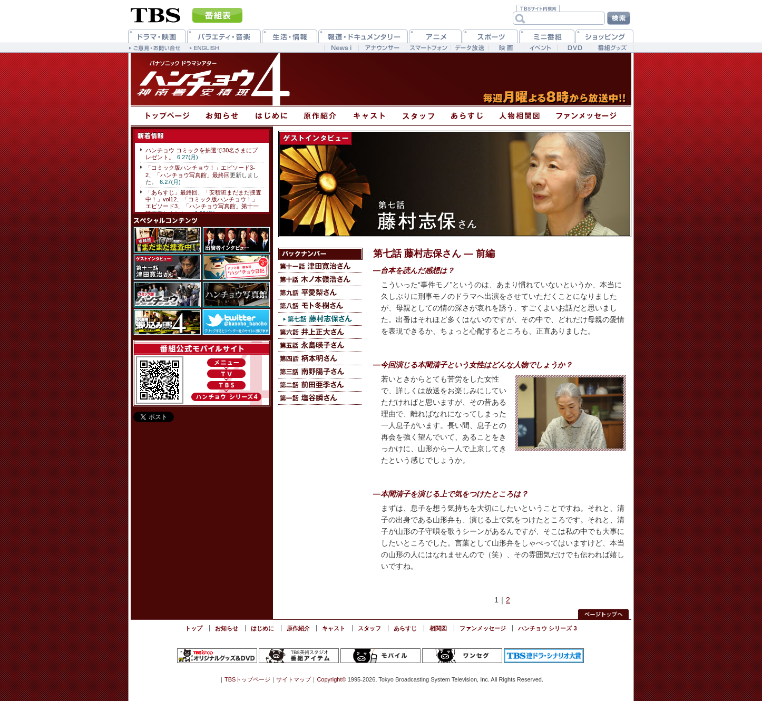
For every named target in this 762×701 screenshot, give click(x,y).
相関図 (438, 628)
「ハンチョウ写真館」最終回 (192, 175)
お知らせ (226, 628)
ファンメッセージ (483, 628)
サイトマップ (293, 679)
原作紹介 (298, 628)
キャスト (333, 628)
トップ (193, 628)
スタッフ (369, 628)
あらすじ (405, 628)
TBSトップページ (247, 679)
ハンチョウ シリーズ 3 (547, 628)
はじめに (262, 628)
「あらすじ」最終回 (171, 192)
